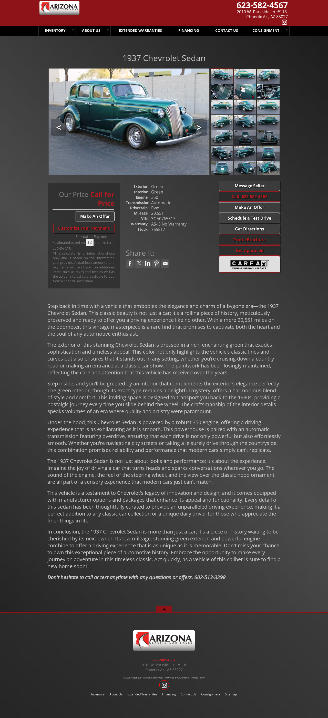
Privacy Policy (198, 677)
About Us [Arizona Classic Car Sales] (92, 30)
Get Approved (249, 250)
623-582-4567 (164, 659)
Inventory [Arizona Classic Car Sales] (55, 30)
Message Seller (249, 186)
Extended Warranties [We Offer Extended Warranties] (140, 30)
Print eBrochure (249, 239)
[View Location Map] (227, 14)
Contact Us (188, 694)
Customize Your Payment (84, 228)
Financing (169, 694)
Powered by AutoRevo (177, 677)
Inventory (98, 694)
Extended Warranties (142, 694)
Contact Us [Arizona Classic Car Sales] (226, 30)
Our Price (73, 194)
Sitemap (231, 694)
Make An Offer (95, 216)
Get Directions (249, 229)
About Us (115, 694)
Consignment (266, 30)
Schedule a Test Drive (249, 218)
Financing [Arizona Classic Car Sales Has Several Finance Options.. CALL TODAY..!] (188, 30)
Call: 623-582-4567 (249, 196)
